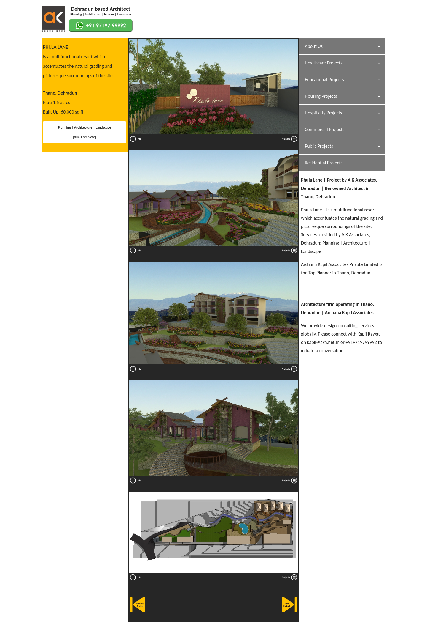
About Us (314, 46)
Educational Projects (324, 79)
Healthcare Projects (323, 63)
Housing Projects (321, 96)
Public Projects (319, 146)
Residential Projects (323, 163)
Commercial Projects (324, 129)
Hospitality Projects (323, 113)
